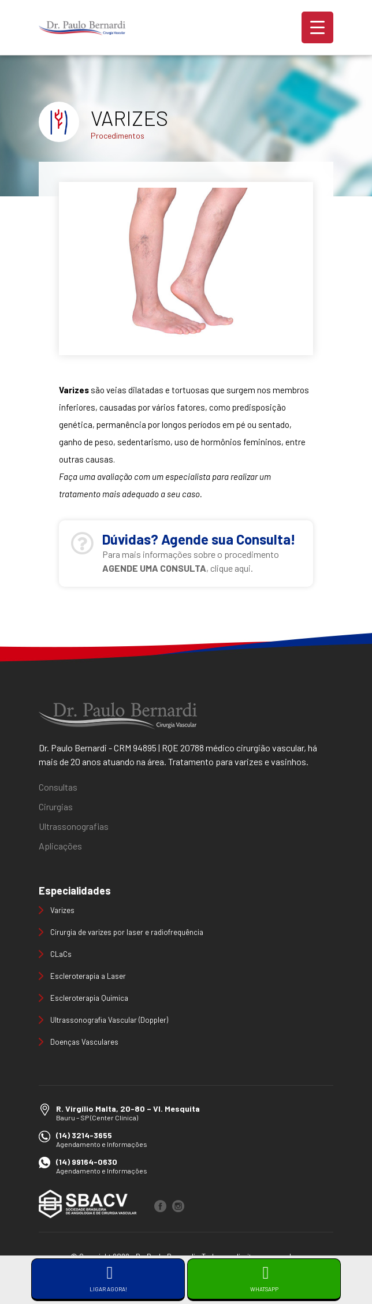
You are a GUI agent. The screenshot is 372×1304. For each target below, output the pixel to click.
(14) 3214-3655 (84, 1135)
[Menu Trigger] (317, 27)
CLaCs (61, 954)
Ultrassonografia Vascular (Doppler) (109, 1019)
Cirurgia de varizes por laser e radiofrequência (126, 932)
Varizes (62, 910)
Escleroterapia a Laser (88, 976)
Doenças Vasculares (84, 1041)
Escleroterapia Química (89, 998)
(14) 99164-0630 (86, 1162)
